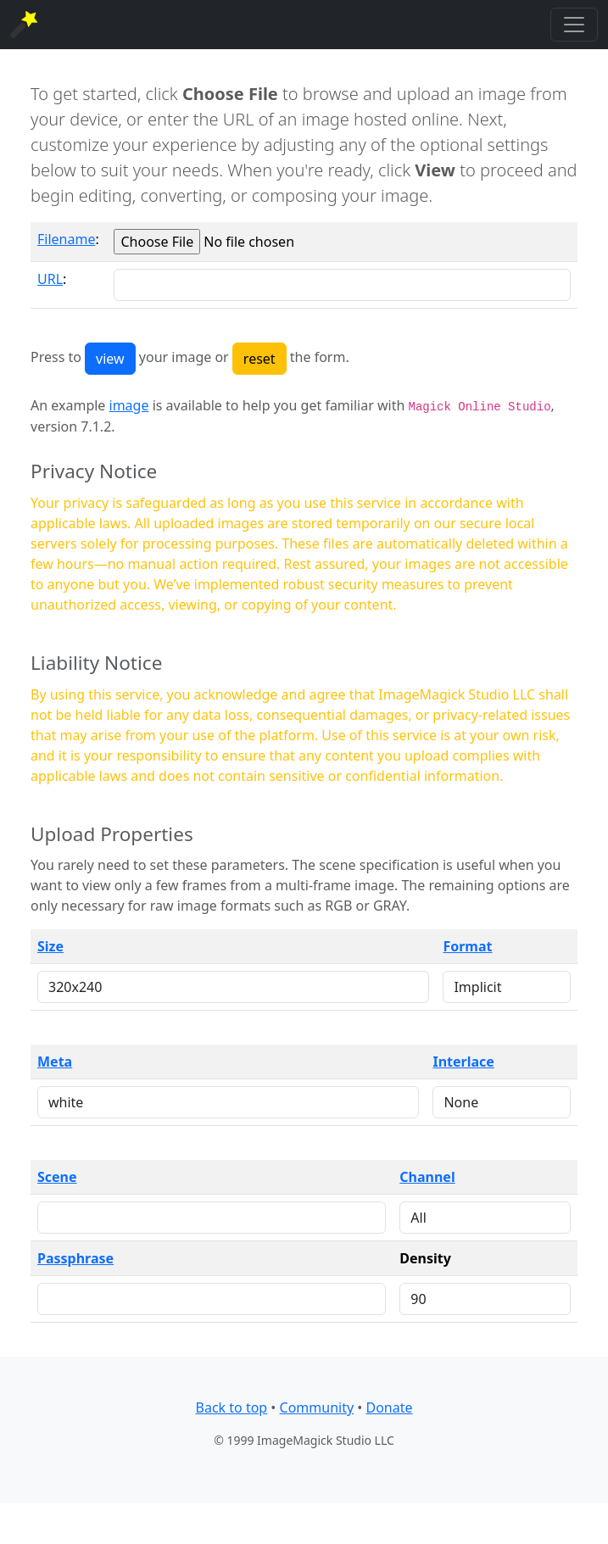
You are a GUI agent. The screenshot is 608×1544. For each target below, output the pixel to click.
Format (467, 946)
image (129, 405)
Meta (54, 1061)
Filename (66, 239)
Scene (57, 1177)
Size (50, 946)
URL (50, 279)
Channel (427, 1177)
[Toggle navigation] (574, 25)
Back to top (232, 1407)
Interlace (463, 1061)
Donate (388, 1407)
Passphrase (75, 1258)
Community (317, 1407)
